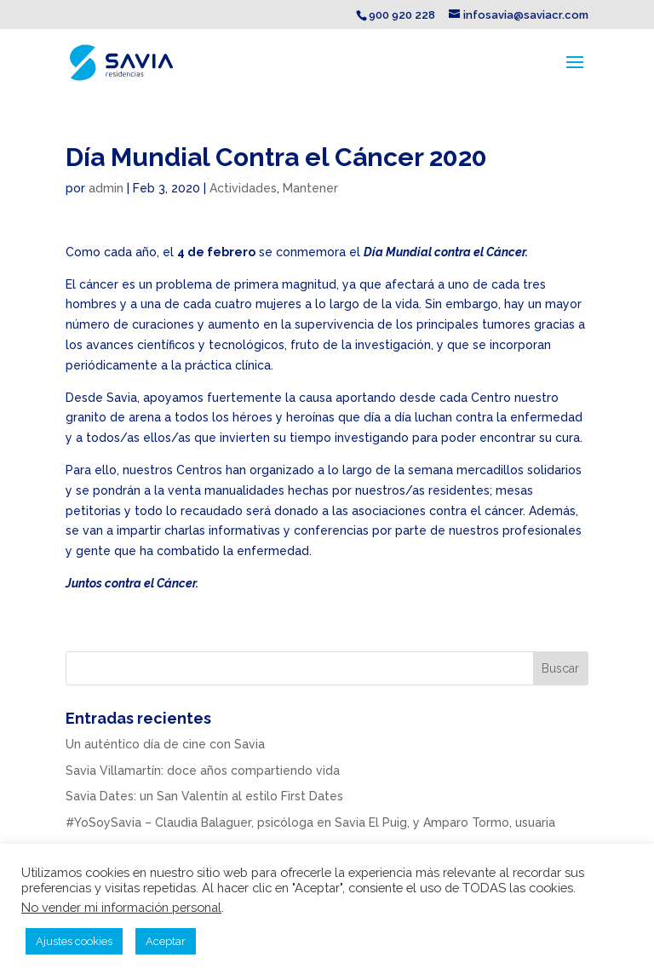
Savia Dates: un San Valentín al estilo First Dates (204, 796)
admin (106, 188)
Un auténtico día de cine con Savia (165, 744)
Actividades (243, 188)
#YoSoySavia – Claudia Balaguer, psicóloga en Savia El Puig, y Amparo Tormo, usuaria (310, 822)
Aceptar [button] (166, 941)
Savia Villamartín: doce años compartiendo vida (203, 770)
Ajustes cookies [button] (74, 941)
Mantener (310, 188)
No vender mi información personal (121, 907)
